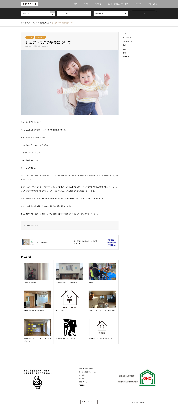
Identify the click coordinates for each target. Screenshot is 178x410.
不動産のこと (40, 37)
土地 (124, 49)
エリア (86, 4)
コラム (30, 37)
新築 (124, 53)
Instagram (21, 402)
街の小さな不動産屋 (138, 402)
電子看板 (98, 4)
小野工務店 (34, 225)
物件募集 (81, 375)
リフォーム (127, 37)
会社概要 (81, 378)
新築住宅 (126, 57)
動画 (124, 45)
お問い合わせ (152, 4)
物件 (75, 4)
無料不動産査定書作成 (86, 369)
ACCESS (138, 4)
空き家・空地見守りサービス (118, 4)
